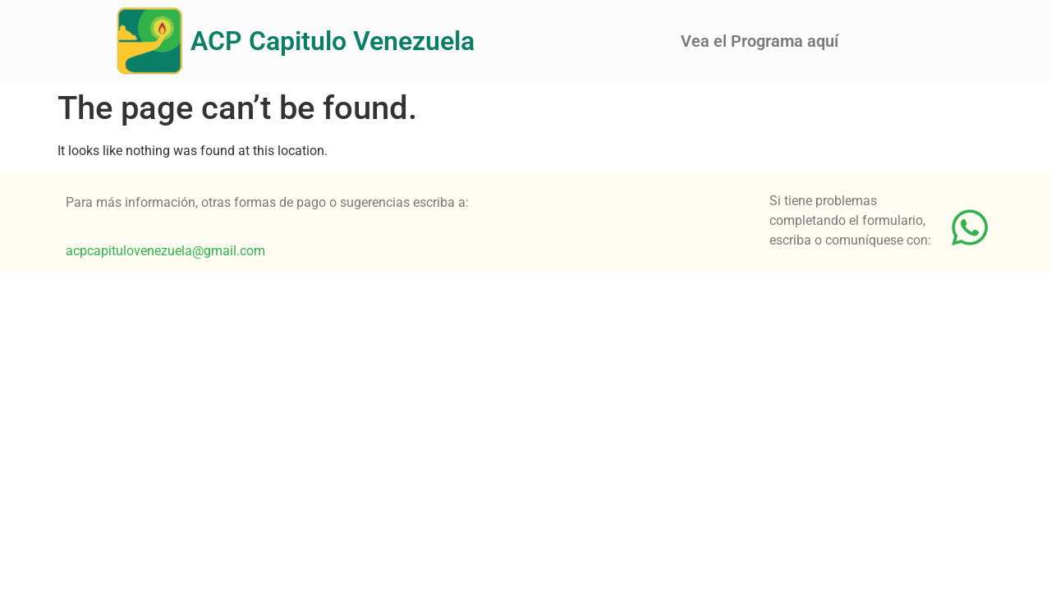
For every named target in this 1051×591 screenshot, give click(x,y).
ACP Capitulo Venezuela (332, 41)
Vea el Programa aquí (759, 41)
